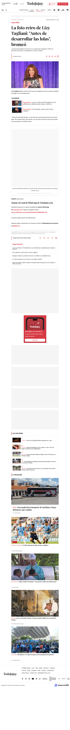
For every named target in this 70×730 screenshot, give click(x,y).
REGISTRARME (63, 4)
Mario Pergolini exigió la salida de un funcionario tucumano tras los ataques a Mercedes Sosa (33, 263)
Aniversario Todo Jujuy (44, 673)
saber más (35, 340)
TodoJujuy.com (18, 210)
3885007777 (16, 226)
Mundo (49, 10)
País (37, 10)
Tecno (38, 670)
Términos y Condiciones (44, 679)
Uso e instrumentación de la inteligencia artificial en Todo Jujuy (52, 678)
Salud (28, 670)
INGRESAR (53, 4)
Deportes (46, 668)
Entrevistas (50, 670)
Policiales (31, 11)
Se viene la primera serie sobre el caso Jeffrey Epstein (27, 259)
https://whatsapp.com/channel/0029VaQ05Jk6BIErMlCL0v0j (29, 212)
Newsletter (40, 11)
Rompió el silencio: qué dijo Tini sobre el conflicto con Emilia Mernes (31, 256)
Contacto (63, 678)
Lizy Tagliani (28, 193)
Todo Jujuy (13, 20)
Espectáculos (21, 20)
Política (43, 10)
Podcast (44, 670)
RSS (59, 678)
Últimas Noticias (23, 10)
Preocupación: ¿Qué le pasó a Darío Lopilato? (25, 252)
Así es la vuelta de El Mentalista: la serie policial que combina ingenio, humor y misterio (34, 248)
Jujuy (32, 10)
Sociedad (33, 670)
